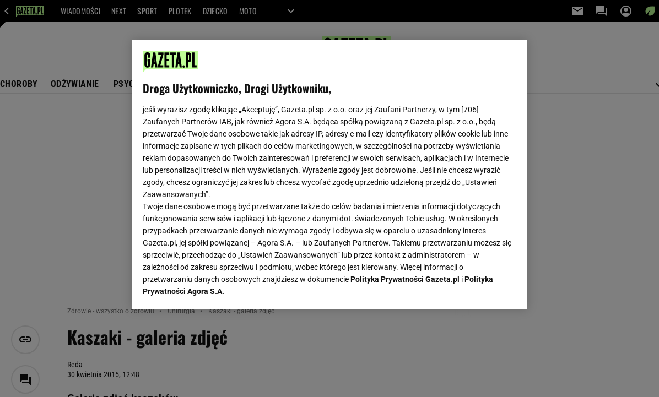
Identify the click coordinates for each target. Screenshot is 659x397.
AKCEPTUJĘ (479, 288)
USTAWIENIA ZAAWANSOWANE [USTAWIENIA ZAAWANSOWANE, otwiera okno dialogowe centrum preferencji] (215, 287)
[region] (329, 174)
